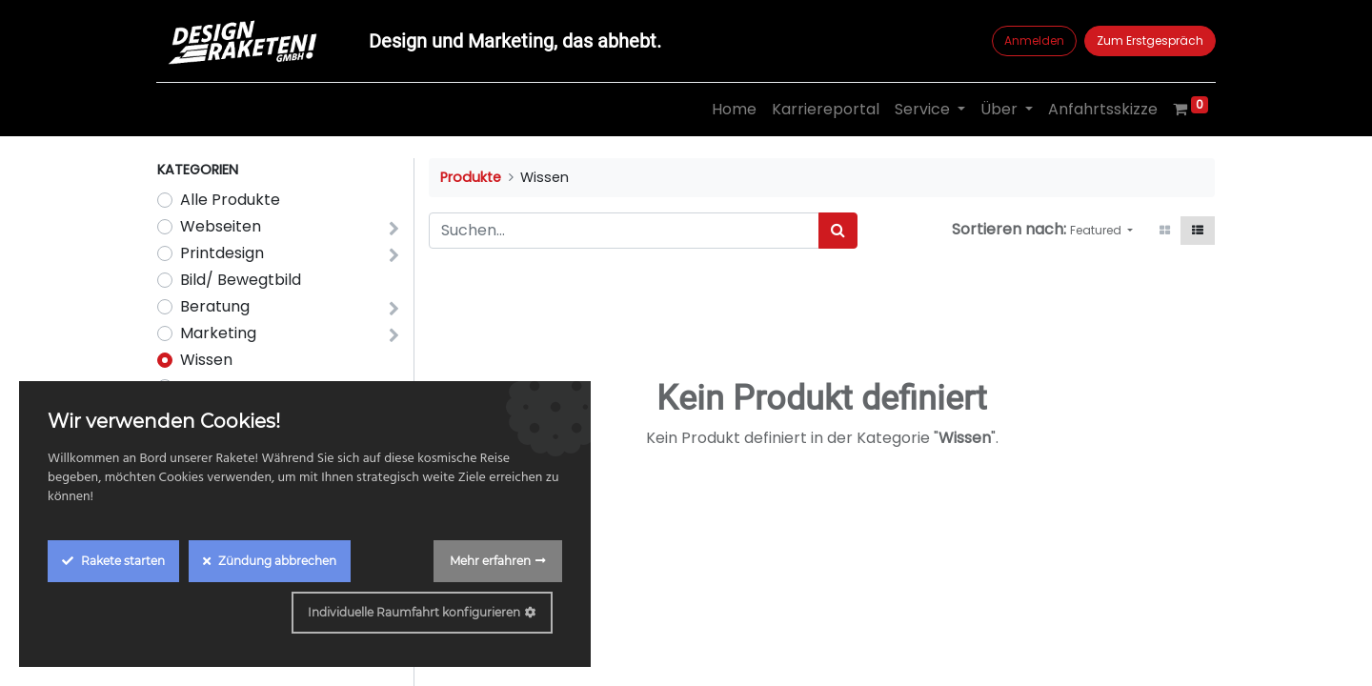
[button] (1101, 230)
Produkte (470, 177)
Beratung (215, 306)
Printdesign (222, 253)
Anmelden (1033, 40)
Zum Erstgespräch (1149, 40)
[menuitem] (733, 110)
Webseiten (220, 226)
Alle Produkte (230, 200)
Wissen (206, 360)
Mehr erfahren (490, 561)
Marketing (218, 333)
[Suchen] (838, 230)
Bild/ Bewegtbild (240, 280)
